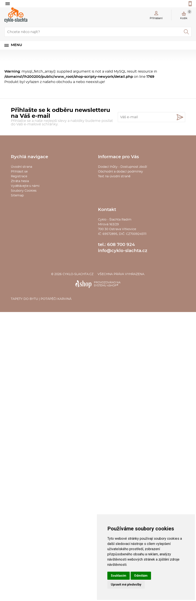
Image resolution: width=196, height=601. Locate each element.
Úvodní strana (21, 166)
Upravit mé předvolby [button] (126, 584)
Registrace (19, 176)
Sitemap (17, 195)
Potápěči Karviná (56, 298)
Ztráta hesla (20, 181)
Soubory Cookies (24, 190)
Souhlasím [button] (118, 575)
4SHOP (112, 285)
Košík (186, 15)
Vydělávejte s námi (25, 186)
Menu (16, 45)
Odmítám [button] (141, 575)
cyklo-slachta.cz (78, 274)
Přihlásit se (19, 171)
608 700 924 (121, 244)
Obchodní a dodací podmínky (120, 171)
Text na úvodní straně (114, 176)
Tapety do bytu (24, 298)
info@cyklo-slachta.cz (122, 251)
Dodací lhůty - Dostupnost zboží (122, 166)
